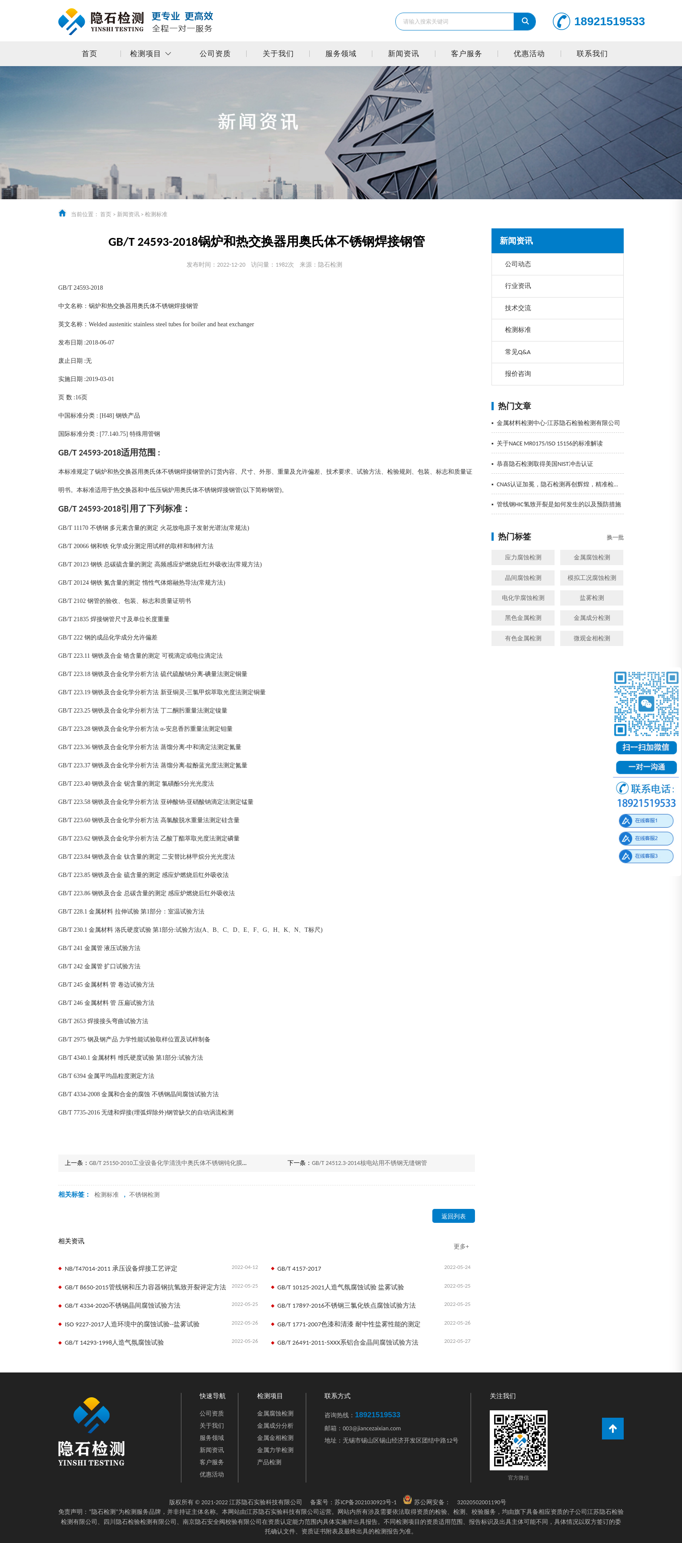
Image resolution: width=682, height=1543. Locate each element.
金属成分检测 (592, 618)
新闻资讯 (403, 53)
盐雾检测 (592, 598)
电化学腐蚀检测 (523, 598)
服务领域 (341, 53)
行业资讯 (518, 286)
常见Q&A (518, 352)
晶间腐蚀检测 (523, 578)
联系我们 (592, 53)
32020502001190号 (481, 1502)
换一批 (615, 537)
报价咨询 (518, 374)
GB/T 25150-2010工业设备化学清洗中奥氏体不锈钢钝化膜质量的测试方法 (187, 1163)
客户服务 (466, 53)
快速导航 (213, 1396)
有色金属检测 (523, 638)
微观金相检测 (592, 638)
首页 (89, 53)
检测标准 (156, 214)
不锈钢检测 (144, 1194)
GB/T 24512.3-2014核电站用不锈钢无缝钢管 (369, 1163)
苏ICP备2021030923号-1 (353, 1502)
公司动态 (518, 264)
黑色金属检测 (523, 618)
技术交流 (518, 308)
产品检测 (269, 1462)
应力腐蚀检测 (523, 557)
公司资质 (215, 53)
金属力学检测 (275, 1450)
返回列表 (453, 1216)
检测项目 (145, 53)
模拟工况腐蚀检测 (592, 578)
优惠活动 (529, 53)
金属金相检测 (275, 1438)
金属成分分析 (275, 1425)
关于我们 (278, 53)
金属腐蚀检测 (592, 557)
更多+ (461, 1246)
